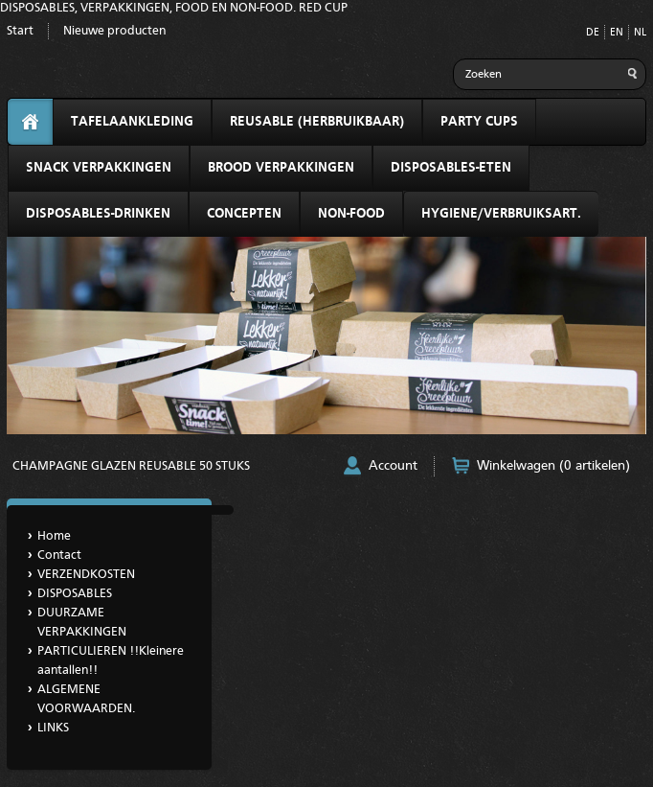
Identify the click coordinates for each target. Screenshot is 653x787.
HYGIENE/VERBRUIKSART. (501, 213)
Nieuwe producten (114, 31)
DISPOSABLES (74, 594)
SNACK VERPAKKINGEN (98, 167)
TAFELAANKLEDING (132, 121)
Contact (59, 555)
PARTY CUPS (479, 121)
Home (54, 536)
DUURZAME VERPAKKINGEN (81, 622)
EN (616, 33)
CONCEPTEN (244, 213)
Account (393, 466)
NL (640, 33)
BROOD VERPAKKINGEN (281, 167)
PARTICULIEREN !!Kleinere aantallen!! (110, 661)
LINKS (53, 728)
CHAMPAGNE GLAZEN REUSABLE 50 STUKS (131, 466)
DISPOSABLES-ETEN (451, 167)
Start (20, 31)
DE (592, 33)
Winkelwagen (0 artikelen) (553, 466)
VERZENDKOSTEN (86, 574)
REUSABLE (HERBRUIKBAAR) (317, 121)
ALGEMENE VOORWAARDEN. (86, 699)
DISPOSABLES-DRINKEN (98, 213)
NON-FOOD (351, 213)
